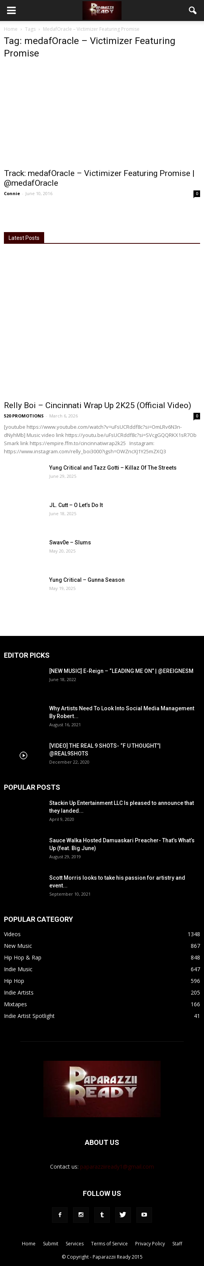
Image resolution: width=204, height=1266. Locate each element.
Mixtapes (15, 1004)
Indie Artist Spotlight (29, 1015)
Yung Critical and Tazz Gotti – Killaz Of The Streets (113, 468)
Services (75, 1243)
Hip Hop (14, 980)
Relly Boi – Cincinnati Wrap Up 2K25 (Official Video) (97, 405)
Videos (12, 934)
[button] (193, 10)
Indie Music (18, 969)
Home (11, 29)
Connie (12, 193)
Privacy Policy (150, 1243)
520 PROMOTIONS (24, 416)
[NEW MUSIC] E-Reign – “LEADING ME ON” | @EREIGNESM (121, 671)
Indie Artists (19, 992)
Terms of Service (109, 1243)
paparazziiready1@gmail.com (117, 1166)
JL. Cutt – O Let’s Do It (76, 505)
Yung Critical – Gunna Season (87, 580)
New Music (18, 945)
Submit (50, 1243)
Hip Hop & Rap (22, 957)
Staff (177, 1243)
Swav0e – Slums (70, 542)
